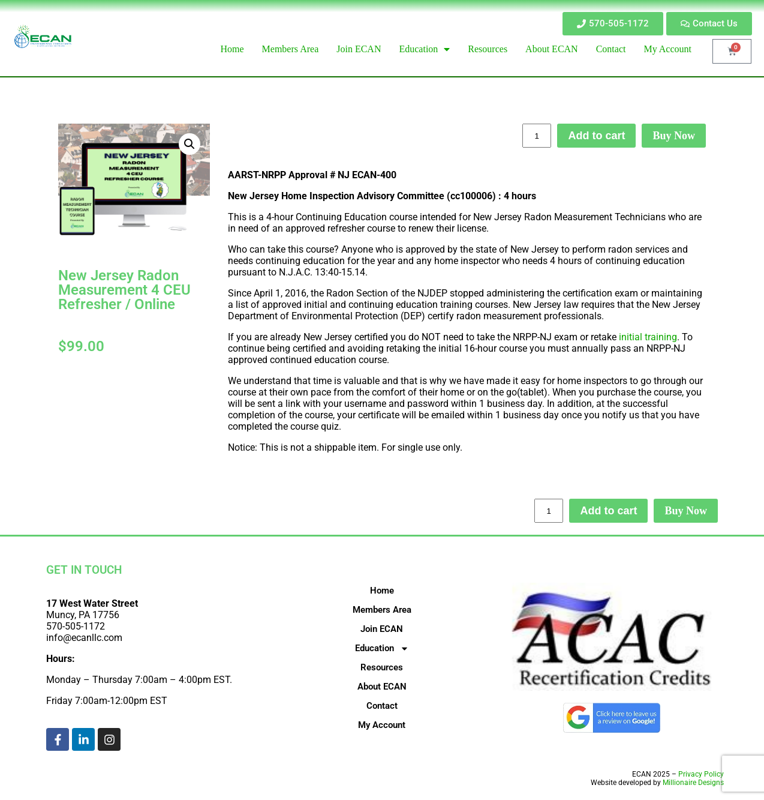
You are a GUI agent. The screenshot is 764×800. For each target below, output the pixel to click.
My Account (381, 725)
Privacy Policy (701, 774)
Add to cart (596, 136)
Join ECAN (381, 629)
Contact (382, 705)
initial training (646, 337)
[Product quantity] (536, 136)
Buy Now (673, 136)
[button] (189, 144)
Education (382, 648)
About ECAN (382, 686)
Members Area (382, 609)
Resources (381, 667)
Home (382, 590)
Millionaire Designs (693, 782)
